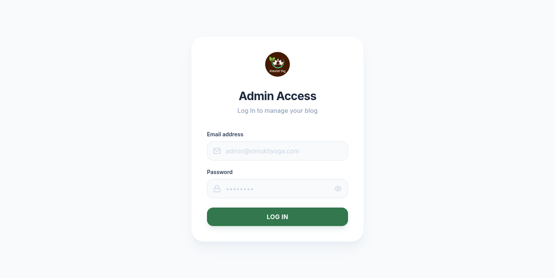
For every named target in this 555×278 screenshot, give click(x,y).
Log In (277, 217)
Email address (225, 134)
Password (219, 172)
